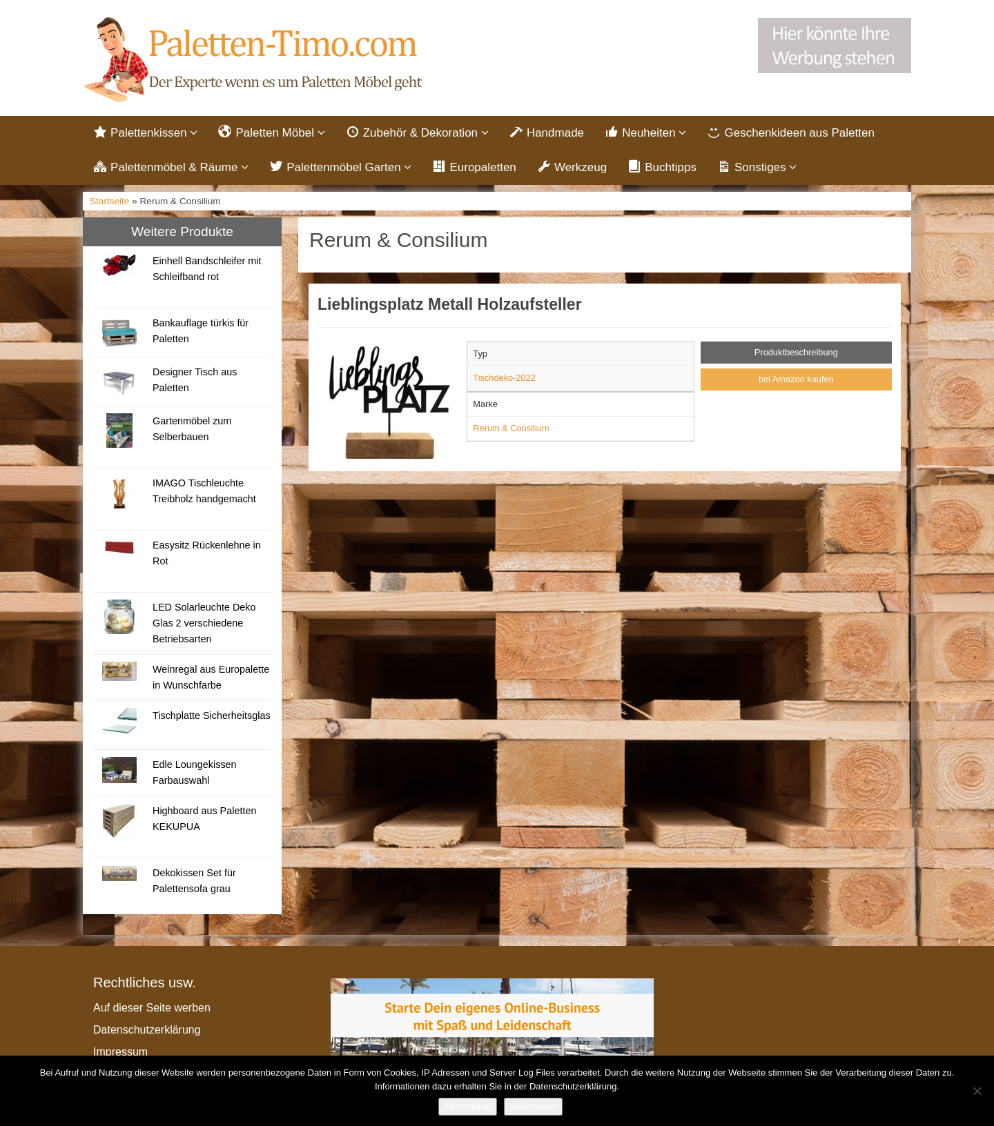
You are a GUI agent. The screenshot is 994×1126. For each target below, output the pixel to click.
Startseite (109, 203)
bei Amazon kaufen (796, 380)
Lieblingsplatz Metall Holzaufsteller (450, 306)
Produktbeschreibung (796, 354)
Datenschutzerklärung (147, 1031)
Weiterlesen (532, 1106)
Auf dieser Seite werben (152, 1009)
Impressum (120, 1053)
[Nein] (977, 1091)
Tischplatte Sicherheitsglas (212, 716)
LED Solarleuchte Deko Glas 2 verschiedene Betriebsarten (204, 624)
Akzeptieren (467, 1106)
